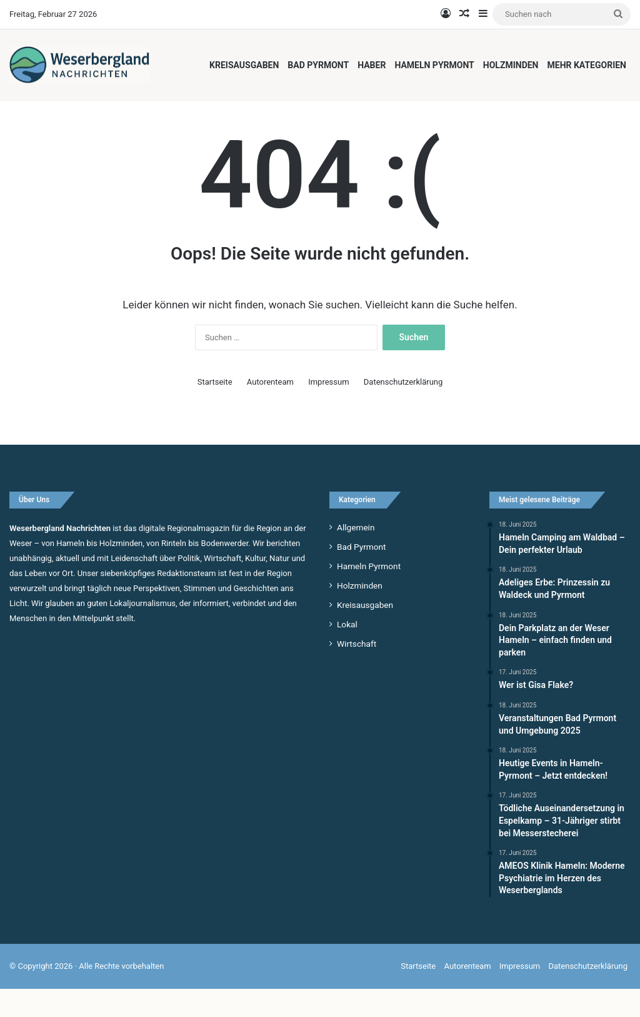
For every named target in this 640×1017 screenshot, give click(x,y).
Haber (372, 65)
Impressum (328, 410)
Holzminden (511, 65)
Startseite (215, 410)
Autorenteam (270, 410)
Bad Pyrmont (318, 65)
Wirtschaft (356, 672)
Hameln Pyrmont (434, 65)
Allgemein (355, 555)
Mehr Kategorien (587, 65)
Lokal (347, 652)
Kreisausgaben (244, 65)
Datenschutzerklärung (403, 410)
